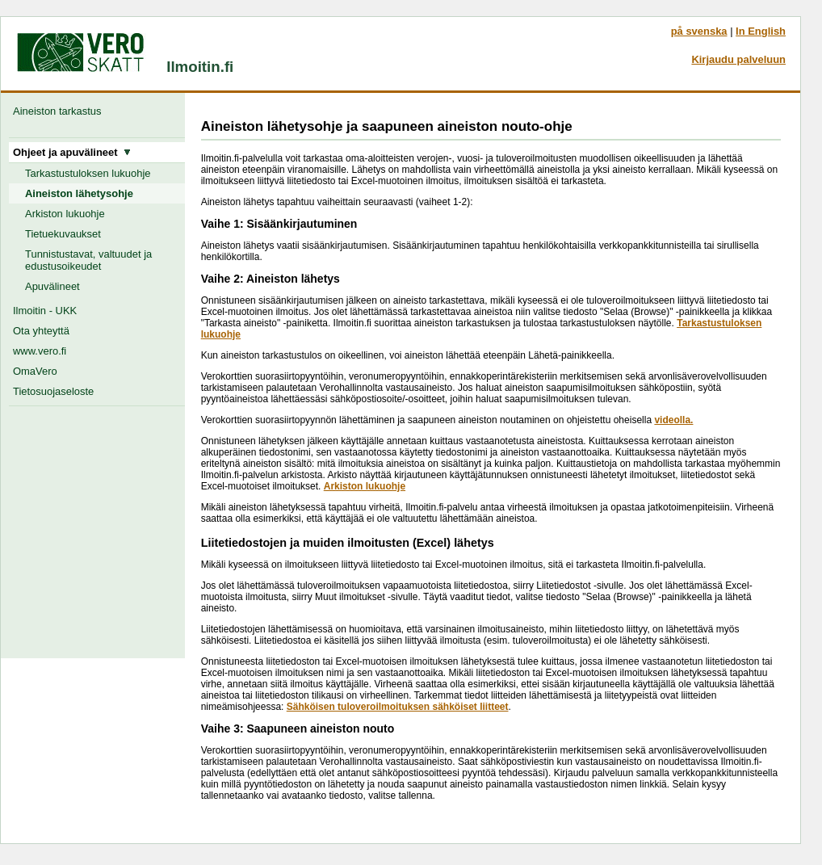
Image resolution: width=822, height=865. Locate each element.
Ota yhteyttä (41, 331)
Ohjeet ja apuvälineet (72, 152)
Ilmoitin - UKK (45, 310)
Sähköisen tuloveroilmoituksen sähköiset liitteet (398, 706)
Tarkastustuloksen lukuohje (88, 173)
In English (761, 31)
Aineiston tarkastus (60, 111)
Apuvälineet (52, 286)
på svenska (699, 31)
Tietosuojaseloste (53, 391)
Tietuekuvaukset (63, 234)
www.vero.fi (39, 351)
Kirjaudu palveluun (738, 59)
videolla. (673, 420)
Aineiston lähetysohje (79, 193)
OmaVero (35, 371)
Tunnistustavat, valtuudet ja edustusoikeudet (88, 260)
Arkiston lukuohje (65, 214)
